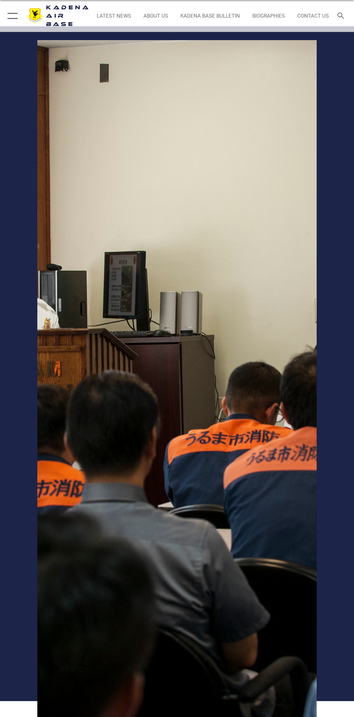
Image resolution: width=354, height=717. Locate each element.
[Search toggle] (342, 16)
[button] (11, 16)
